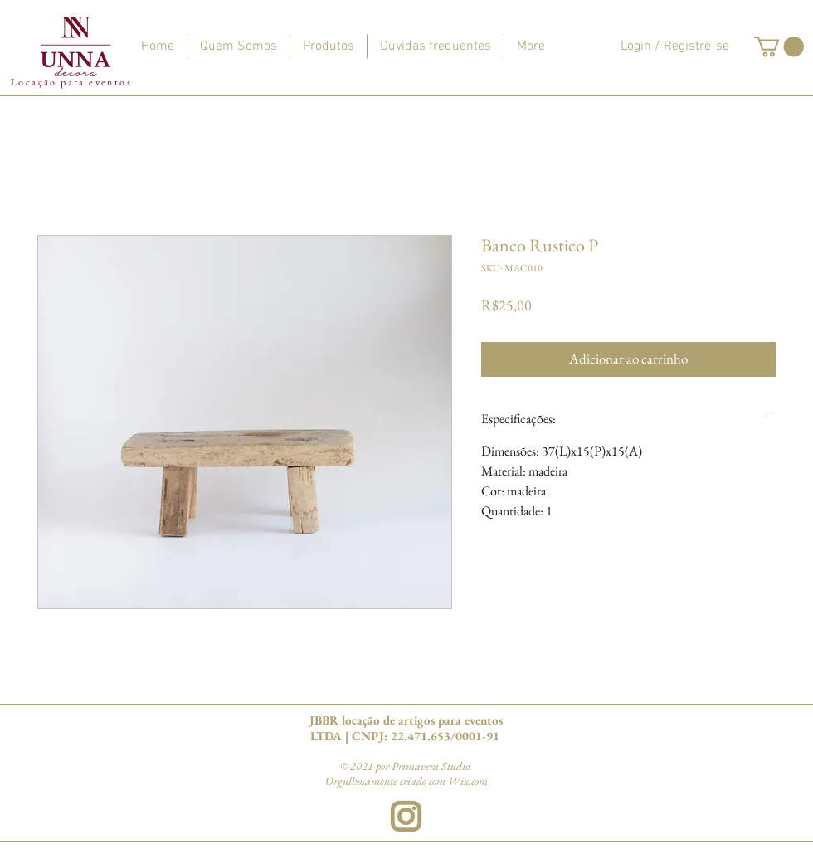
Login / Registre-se (675, 46)
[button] (779, 46)
